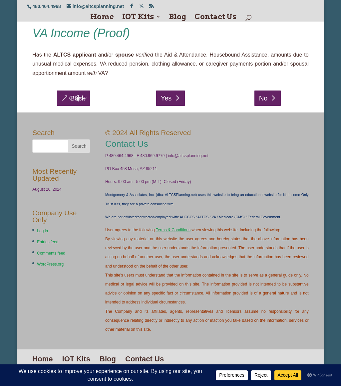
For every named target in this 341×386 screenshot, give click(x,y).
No (263, 98)
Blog (177, 17)
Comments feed (51, 253)
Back (77, 98)
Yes (166, 98)
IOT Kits (138, 17)
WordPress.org (50, 264)
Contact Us (215, 17)
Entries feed (47, 242)
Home (102, 17)
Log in (42, 231)
